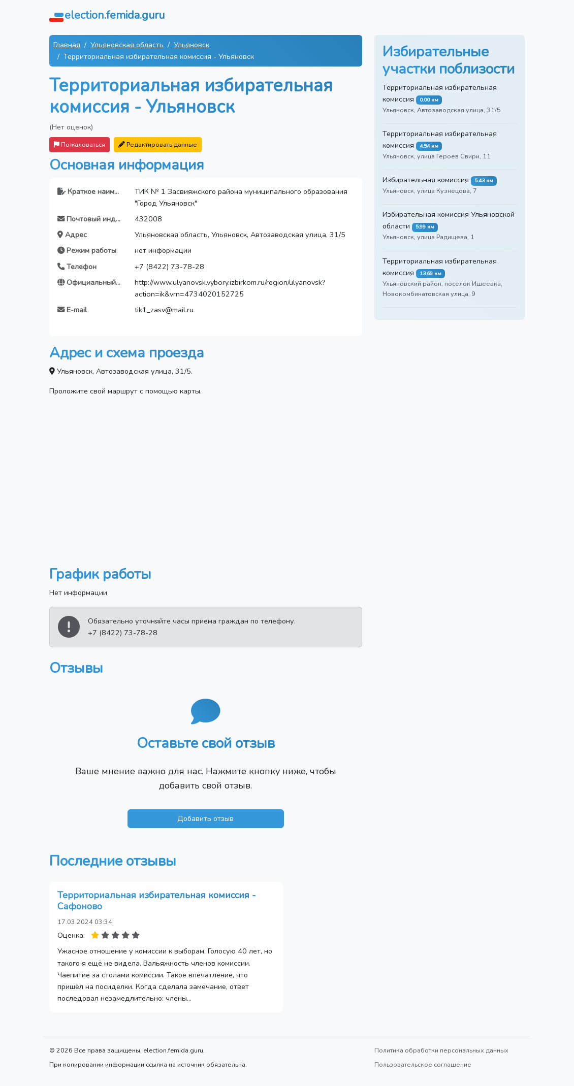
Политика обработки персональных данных (441, 1050)
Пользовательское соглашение (422, 1064)
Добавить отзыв (205, 818)
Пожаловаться (79, 144)
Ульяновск (191, 45)
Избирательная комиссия (425, 180)
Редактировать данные (157, 144)
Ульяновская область (127, 45)
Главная (66, 45)
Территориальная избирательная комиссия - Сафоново (156, 900)
